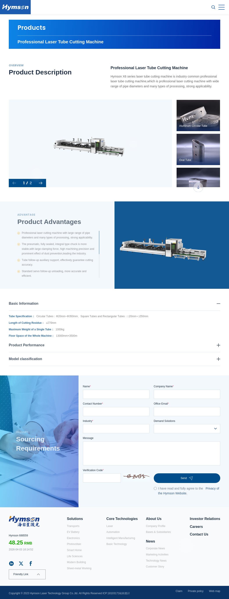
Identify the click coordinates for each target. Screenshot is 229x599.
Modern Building (76, 562)
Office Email (161, 403)
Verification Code (93, 470)
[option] (90, 143)
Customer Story (155, 566)
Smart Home (74, 550)
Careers (196, 527)
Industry (88, 421)
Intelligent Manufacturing (120, 538)
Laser (109, 526)
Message (88, 438)
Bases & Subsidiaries (158, 532)
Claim (179, 591)
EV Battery (73, 532)
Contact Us (199, 534)
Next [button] (169, 143)
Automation (113, 532)
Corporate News (155, 548)
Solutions (75, 519)
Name (87, 386)
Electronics (73, 538)
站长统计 (124, 593)
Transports (73, 526)
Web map (214, 591)
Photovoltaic (74, 544)
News (150, 541)
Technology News (156, 560)
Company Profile (155, 526)
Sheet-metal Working (79, 568)
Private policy (195, 591)
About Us (153, 519)
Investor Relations (205, 519)
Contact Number (93, 403)
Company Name (164, 386)
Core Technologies (122, 519)
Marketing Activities (157, 554)
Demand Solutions (164, 421)
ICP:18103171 (111, 593)
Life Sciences (74, 556)
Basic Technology (116, 544)
